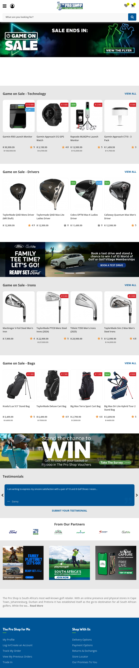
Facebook (77, 661)
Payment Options (82, 615)
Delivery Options (82, 609)
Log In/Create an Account (17, 615)
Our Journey (10, 656)
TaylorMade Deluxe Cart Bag (51, 406)
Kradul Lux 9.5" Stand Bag (16, 406)
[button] (58, 273)
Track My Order (12, 620)
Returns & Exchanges (84, 620)
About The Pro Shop (14, 661)
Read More (36, 575)
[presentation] (2, 495)
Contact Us (78, 656)
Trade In (7, 632)
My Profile (8, 609)
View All (130, 93)
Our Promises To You (84, 632)
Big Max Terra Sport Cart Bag (85, 406)
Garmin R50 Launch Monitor (17, 136)
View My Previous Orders (17, 626)
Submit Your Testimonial (69, 510)
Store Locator (80, 626)
